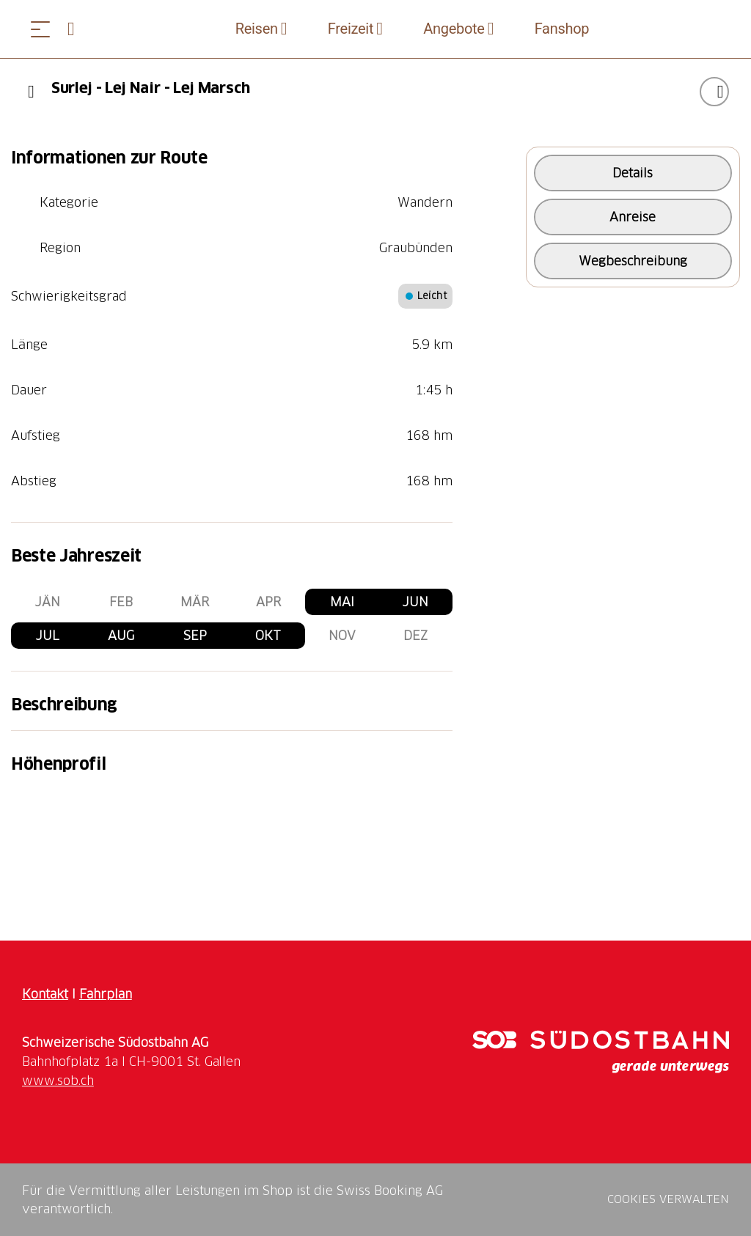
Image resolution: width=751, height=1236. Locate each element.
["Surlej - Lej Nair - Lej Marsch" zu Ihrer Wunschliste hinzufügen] (714, 91)
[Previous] (31, 91)
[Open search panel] (77, 29)
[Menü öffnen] (40, 29)
